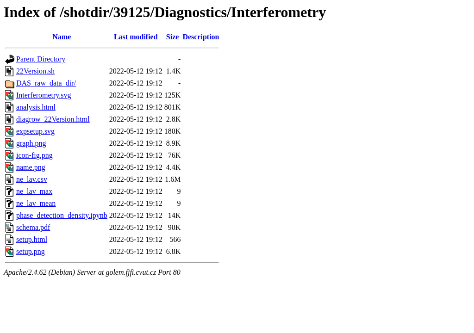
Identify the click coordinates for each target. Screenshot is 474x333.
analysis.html (36, 107)
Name (61, 37)
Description (200, 37)
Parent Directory (40, 59)
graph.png (31, 143)
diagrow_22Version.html (53, 119)
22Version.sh (35, 71)
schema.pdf (33, 227)
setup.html (31, 239)
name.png (30, 167)
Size (172, 37)
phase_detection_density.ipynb (61, 215)
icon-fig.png (34, 155)
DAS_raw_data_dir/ (46, 83)
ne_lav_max (34, 191)
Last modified (136, 37)
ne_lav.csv (31, 179)
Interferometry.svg (43, 95)
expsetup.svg (35, 131)
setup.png (30, 251)
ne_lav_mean (36, 203)
